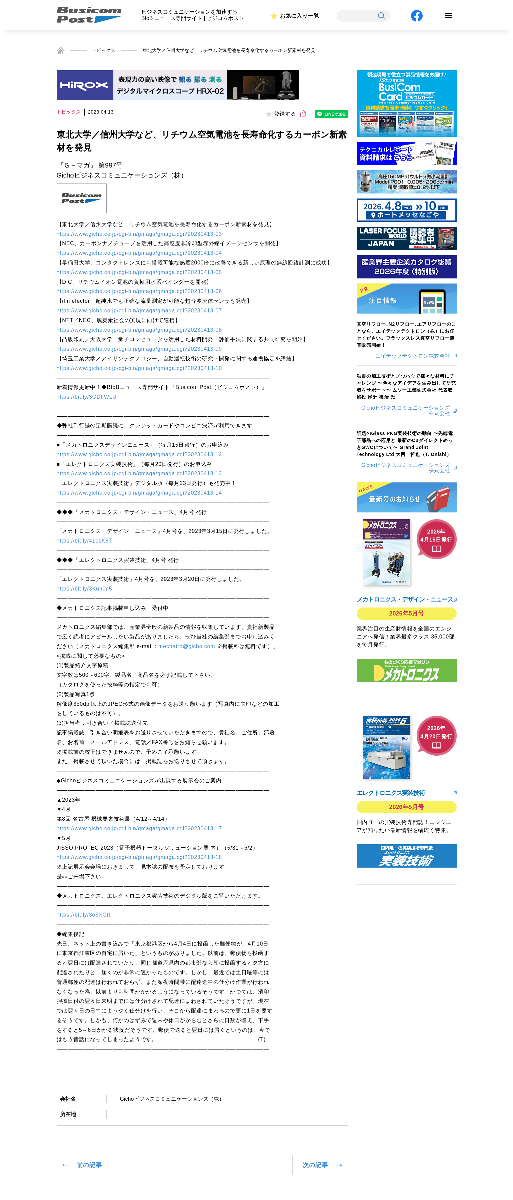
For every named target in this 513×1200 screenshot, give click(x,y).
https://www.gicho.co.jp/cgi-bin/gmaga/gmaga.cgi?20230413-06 (139, 291)
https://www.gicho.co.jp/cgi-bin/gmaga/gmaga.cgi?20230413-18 (139, 857)
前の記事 (89, 1165)
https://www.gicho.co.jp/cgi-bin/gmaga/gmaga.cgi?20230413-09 (139, 349)
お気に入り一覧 (299, 16)
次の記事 (315, 1165)
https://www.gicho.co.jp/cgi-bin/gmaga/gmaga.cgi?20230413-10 (139, 368)
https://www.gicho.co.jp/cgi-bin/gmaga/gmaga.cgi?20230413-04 (139, 253)
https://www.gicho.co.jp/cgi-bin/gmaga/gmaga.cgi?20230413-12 (139, 454)
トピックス (103, 50)
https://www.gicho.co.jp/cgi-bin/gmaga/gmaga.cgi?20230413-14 (139, 493)
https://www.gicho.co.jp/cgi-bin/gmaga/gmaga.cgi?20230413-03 (139, 234)
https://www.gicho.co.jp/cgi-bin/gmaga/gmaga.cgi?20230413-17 (139, 828)
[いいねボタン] (303, 114)
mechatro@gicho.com (186, 646)
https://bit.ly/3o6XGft (84, 915)
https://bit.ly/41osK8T (84, 541)
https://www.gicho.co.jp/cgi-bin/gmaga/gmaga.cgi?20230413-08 (139, 330)
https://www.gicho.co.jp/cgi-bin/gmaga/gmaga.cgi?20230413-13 (139, 473)
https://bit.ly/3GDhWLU (87, 397)
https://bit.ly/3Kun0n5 (84, 589)
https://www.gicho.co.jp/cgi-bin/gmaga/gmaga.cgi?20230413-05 (139, 272)
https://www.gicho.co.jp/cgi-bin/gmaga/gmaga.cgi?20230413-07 (139, 310)
